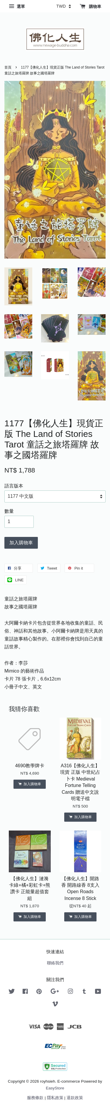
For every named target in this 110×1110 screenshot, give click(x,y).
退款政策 (75, 1098)
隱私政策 (55, 1098)
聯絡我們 (55, 963)
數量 (9, 511)
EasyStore (55, 1088)
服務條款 (35, 1098)
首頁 (7, 67)
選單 (17, 6)
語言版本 (13, 485)
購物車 (90, 6)
